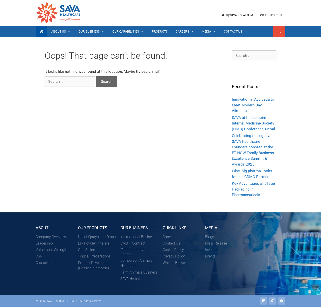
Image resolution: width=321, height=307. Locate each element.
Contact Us (233, 31)
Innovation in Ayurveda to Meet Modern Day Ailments (253, 105)
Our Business (93, 31)
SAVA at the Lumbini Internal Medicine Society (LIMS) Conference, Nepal (253, 123)
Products (160, 31)
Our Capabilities (130, 31)
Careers (187, 31)
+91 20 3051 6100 (271, 15)
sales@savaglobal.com (236, 15)
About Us (62, 31)
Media (211, 31)
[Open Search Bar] (279, 31)
